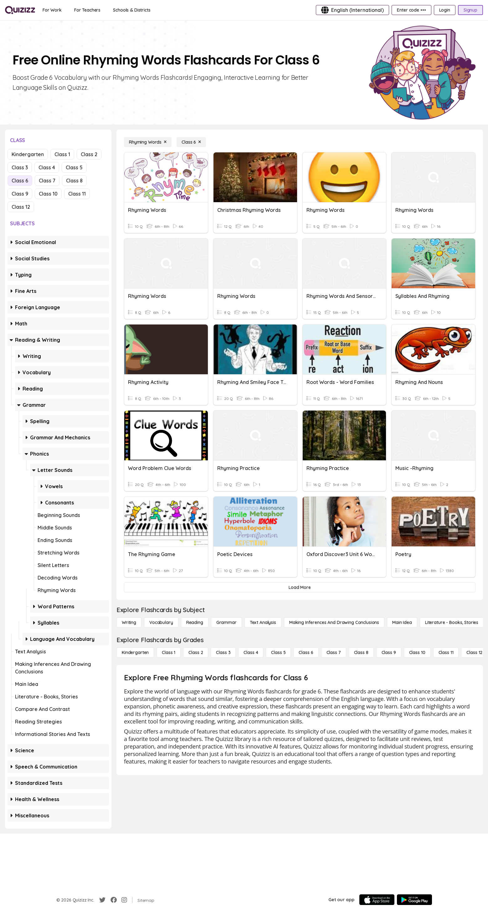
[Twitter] (102, 900)
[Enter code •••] (411, 10)
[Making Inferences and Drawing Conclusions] (334, 622)
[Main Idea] (402, 622)
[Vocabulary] (161, 622)
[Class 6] (191, 142)
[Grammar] (226, 622)
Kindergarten (28, 154)
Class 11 (77, 194)
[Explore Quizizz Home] (20, 10)
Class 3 (20, 167)
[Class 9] (388, 652)
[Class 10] (417, 652)
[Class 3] (223, 652)
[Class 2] (195, 652)
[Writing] (128, 622)
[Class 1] (169, 652)
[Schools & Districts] (131, 10)
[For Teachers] (87, 10)
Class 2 (89, 154)
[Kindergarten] (135, 652)
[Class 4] (250, 652)
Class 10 (48, 194)
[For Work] (52, 10)
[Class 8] (361, 652)
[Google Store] (414, 899)
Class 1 (62, 154)
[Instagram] (124, 900)
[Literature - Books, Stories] (452, 622)
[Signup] (470, 10)
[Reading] (194, 622)
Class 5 (74, 167)
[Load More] (299, 587)
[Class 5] (278, 652)
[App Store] (376, 899)
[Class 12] (474, 652)
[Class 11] (446, 652)
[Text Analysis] (262, 622)
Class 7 (47, 180)
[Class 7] (333, 652)
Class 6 (20, 180)
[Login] (444, 10)
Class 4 (47, 167)
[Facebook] (113, 900)
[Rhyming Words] (148, 142)
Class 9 (20, 194)
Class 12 (21, 207)
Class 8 (74, 180)
